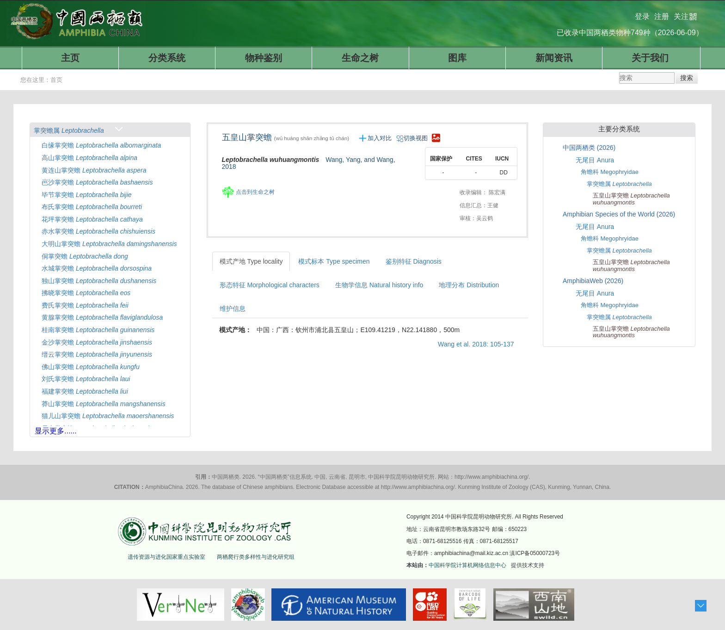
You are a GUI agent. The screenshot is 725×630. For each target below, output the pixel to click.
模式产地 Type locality (251, 261)
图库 (457, 58)
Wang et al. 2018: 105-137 (476, 344)
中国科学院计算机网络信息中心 (467, 565)
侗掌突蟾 (85, 256)
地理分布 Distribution (469, 285)
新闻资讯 (553, 58)
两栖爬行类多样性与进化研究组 (256, 557)
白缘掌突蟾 (101, 145)
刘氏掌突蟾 (86, 379)
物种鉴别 (263, 58)
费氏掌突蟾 (85, 305)
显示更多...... (56, 431)
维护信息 (233, 308)
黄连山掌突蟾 (94, 170)
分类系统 (166, 58)
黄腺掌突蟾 (102, 317)
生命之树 (360, 58)
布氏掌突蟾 (92, 206)
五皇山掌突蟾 (289, 137)
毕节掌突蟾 (87, 194)
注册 (661, 12)
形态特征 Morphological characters (269, 285)
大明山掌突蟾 (109, 243)
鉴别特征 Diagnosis (414, 261)
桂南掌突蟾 (98, 330)
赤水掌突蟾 (98, 231)
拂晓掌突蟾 (86, 292)
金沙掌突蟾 (97, 342)
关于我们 (650, 58)
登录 (642, 12)
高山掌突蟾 (89, 157)
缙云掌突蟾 (97, 354)
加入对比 (380, 138)
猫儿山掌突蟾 (108, 416)
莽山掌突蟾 (104, 404)
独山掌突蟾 (99, 280)
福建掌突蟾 (85, 391)
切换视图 (413, 138)
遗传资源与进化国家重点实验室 (166, 557)
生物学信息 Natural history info (379, 285)
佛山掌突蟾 (91, 367)
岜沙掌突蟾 (97, 182)
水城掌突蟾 (97, 268)
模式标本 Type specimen (333, 261)
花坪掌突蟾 (92, 219)
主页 (70, 58)
